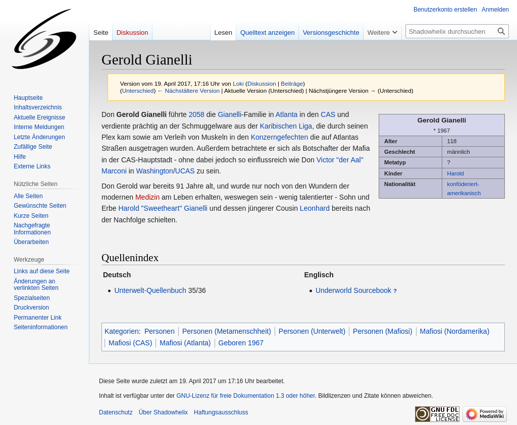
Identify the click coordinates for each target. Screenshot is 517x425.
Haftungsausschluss (221, 412)
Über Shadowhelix (163, 412)
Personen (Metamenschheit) (226, 331)
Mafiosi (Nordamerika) (455, 331)
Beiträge (292, 83)
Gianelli (229, 114)
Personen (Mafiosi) (382, 331)
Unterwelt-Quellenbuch (150, 290)
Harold (455, 173)
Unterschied (138, 90)
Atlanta (287, 114)
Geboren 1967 (241, 343)
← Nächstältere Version (189, 90)
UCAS (185, 171)
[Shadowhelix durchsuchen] (457, 31)
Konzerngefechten (279, 137)
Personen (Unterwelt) (312, 331)
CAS (328, 114)
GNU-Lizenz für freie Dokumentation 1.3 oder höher (245, 395)
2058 (196, 114)
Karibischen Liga (286, 126)
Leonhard (315, 208)
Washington (154, 171)
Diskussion (261, 83)
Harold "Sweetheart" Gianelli (162, 208)
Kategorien (122, 331)
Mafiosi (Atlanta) (185, 343)
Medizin (147, 197)
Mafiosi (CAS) (130, 343)
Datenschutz (116, 412)
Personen (159, 331)
